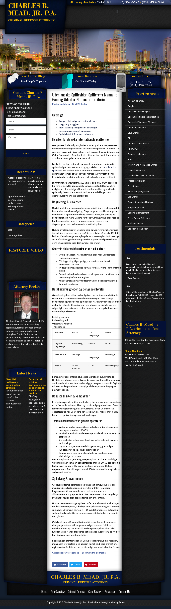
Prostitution (133, 186)
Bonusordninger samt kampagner (75, 131)
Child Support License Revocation (143, 117)
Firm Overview (57, 591)
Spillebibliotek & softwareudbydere (76, 134)
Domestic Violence (137, 127)
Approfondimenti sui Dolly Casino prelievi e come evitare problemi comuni (16, 203)
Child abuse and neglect (139, 111)
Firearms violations (137, 154)
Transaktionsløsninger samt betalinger (78, 127)
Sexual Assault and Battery (140, 202)
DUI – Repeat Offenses (138, 143)
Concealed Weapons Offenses (142, 122)
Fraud (130, 159)
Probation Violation (136, 181)
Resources (110, 591)
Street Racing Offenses (139, 218)
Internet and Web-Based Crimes (142, 165)
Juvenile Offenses (136, 170)
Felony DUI (133, 149)
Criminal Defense (76, 591)
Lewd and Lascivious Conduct (142, 175)
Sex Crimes (133, 197)
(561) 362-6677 (140, 81)
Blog (10, 229)
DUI (129, 138)
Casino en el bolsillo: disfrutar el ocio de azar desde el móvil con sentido (36, 184)
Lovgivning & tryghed (69, 124)
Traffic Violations (135, 223)
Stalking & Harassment (138, 213)
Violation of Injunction (138, 229)
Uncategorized (15, 235)
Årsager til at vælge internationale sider (78, 121)
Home (44, 591)
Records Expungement (138, 191)
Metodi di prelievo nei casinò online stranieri (17, 181)
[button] (117, 11)
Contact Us (124, 591)
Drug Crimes (133, 133)
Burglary (132, 106)
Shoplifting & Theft (136, 207)
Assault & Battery (136, 101)
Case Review (94, 591)
